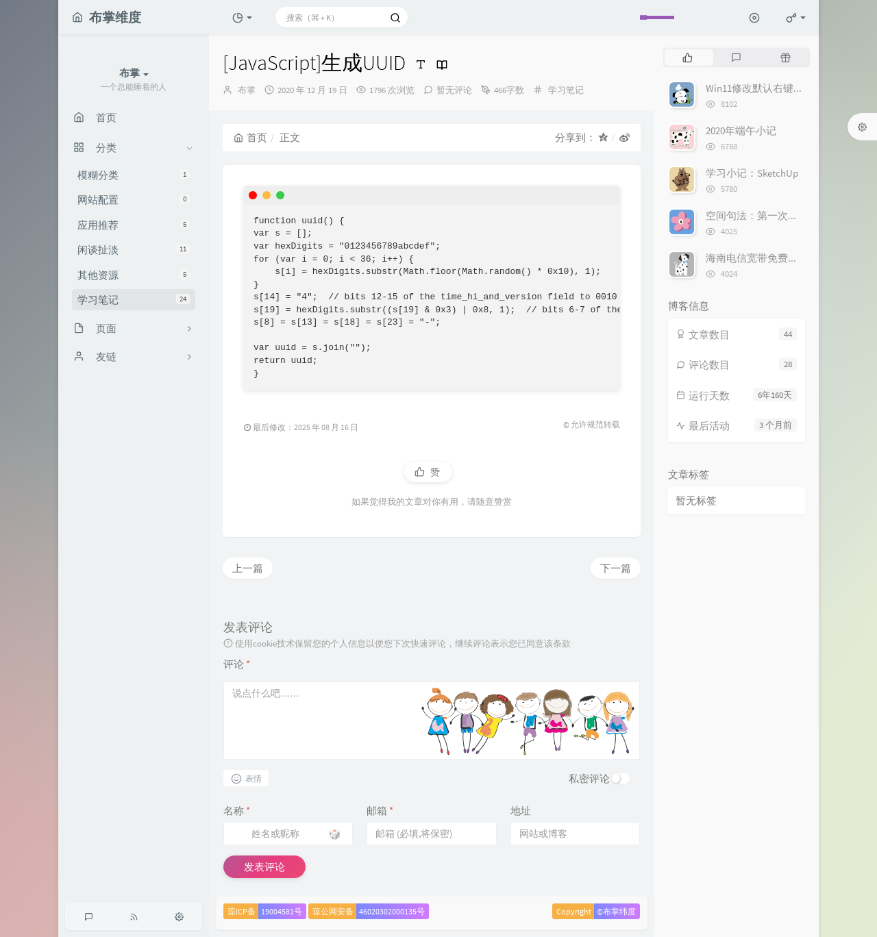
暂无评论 (454, 90)
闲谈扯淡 (133, 249)
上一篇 (247, 568)
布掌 (247, 90)
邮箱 (380, 810)
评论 (236, 664)
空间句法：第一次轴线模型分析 (778, 215)
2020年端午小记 (741, 130)
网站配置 (133, 199)
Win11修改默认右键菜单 (760, 88)
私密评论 (589, 778)
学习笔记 (133, 299)
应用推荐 (133, 225)
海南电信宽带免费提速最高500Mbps (786, 257)
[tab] (687, 57)
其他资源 (133, 275)
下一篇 (615, 568)
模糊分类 (133, 175)
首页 (250, 137)
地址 (520, 810)
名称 (236, 810)
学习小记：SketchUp (752, 172)
